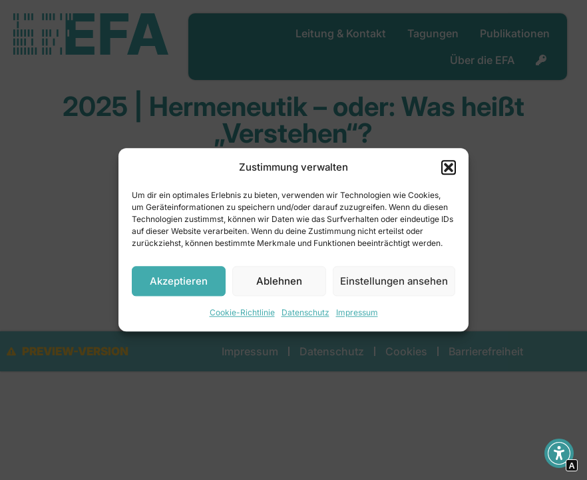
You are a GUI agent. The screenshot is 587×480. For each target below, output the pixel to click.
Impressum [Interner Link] (357, 313)
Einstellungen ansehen (394, 281)
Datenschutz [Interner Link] (305, 313)
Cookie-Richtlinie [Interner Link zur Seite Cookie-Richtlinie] (242, 313)
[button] (448, 167)
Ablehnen (279, 281)
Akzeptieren (179, 281)
